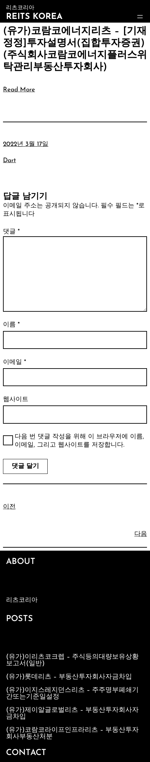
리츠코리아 (22, 600)
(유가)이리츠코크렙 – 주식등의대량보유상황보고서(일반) (72, 660)
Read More (19, 90)
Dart (9, 161)
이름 (11, 325)
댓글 (11, 232)
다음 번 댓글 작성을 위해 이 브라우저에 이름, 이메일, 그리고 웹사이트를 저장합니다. (79, 441)
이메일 (14, 362)
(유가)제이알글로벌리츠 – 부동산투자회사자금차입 (72, 713)
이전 (9, 507)
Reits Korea (34, 17)
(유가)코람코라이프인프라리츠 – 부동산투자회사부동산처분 (72, 733)
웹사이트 (15, 399)
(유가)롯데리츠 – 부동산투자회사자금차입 (69, 677)
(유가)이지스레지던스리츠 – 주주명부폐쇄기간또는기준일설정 (72, 693)
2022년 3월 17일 (25, 144)
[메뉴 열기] (140, 17)
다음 (140, 534)
